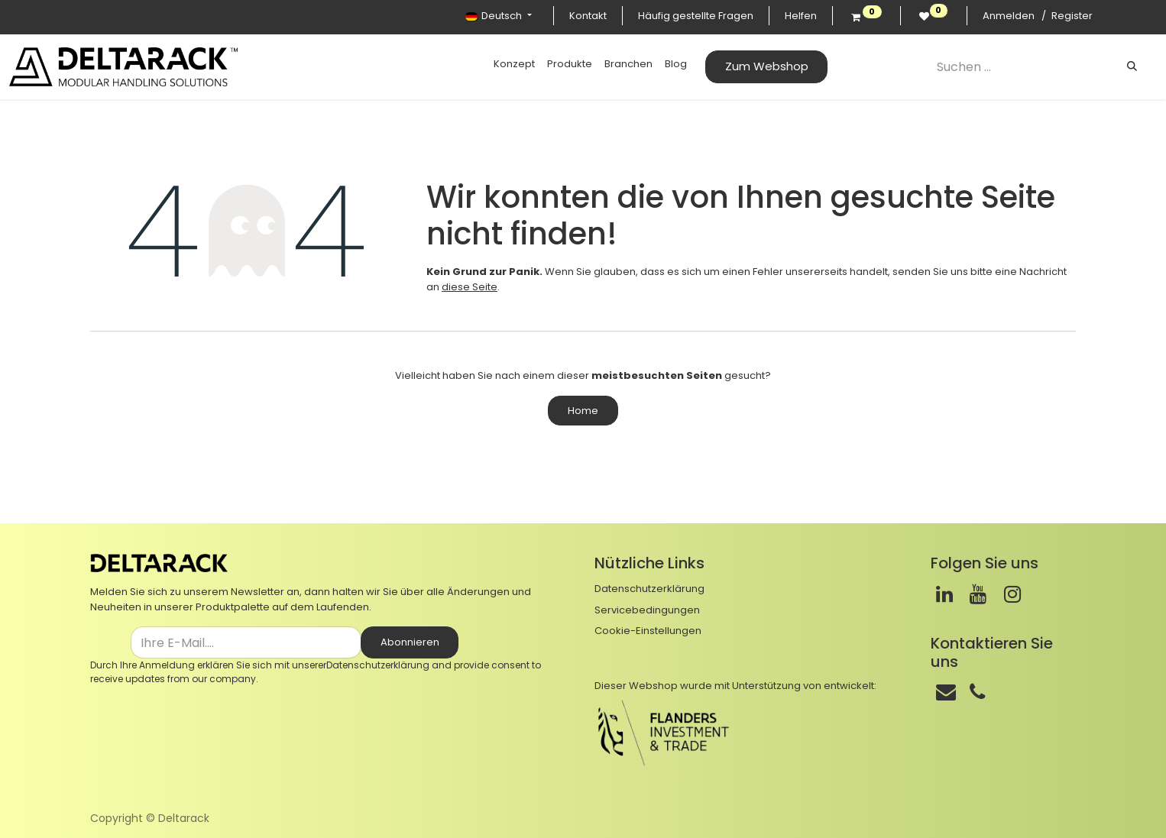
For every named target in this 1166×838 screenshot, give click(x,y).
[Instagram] (1012, 594)
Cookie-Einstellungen (647, 630)
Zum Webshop (766, 66)
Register (1072, 15)
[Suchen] (1132, 66)
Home (583, 410)
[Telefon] (977, 692)
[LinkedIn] (944, 594)
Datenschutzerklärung (377, 664)
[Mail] (946, 692)
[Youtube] (978, 594)
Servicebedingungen (647, 610)
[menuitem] (514, 64)
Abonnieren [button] (410, 642)
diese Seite (469, 287)
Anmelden (1009, 15)
